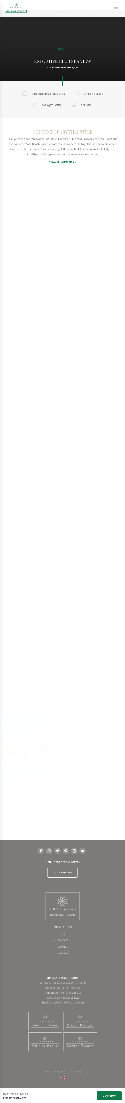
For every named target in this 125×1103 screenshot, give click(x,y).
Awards (63, 946)
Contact (63, 940)
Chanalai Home (63, 927)
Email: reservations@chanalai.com (63, 1002)
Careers (63, 953)
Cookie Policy (76, 1071)
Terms (46, 1071)
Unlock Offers (62, 872)
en (60, 1077)
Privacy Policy (59, 1071)
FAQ (63, 933)
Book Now (109, 1095)
